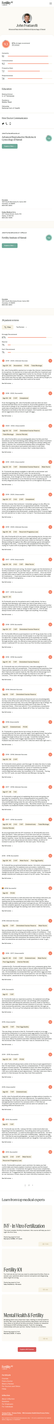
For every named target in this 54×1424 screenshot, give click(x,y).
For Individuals (7, 1407)
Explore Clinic (9, 146)
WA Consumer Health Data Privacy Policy (35, 1413)
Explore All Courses (27, 1349)
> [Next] (32, 1185)
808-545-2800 (7, 205)
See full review (6, 383)
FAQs (4, 1389)
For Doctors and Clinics (11, 1386)
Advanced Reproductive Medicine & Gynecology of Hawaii (27, 29)
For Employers (7, 1404)
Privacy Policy (16, 1413)
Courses (5, 1379)
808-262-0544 (7, 218)
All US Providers (7, 1414)
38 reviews (15, 45)
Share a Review (8, 1384)
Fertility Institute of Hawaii (14, 237)
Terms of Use (6, 1413)
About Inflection (8, 1399)
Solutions (5, 1401)
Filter (9, 327)
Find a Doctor (7, 1381)
